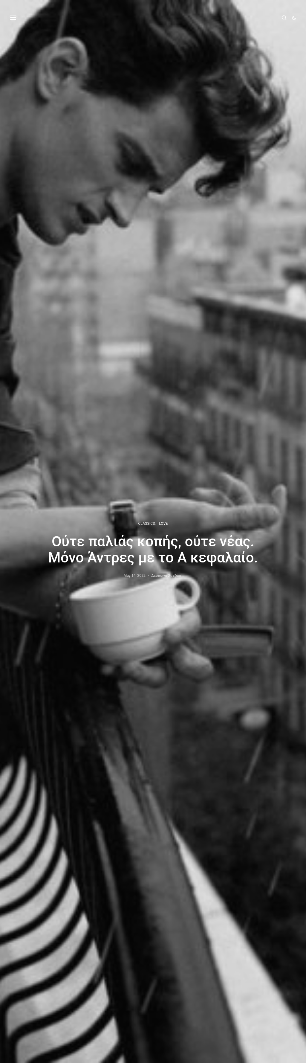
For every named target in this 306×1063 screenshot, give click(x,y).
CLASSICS (146, 523)
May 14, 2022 (135, 576)
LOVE (163, 523)
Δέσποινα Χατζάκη (166, 576)
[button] (294, 18)
